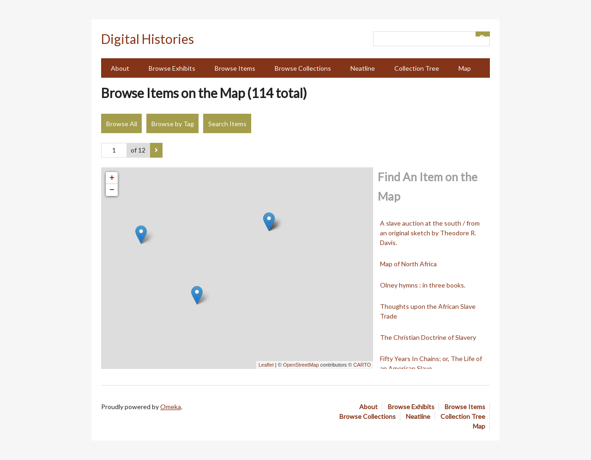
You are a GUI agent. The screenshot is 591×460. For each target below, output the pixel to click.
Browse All (121, 124)
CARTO (362, 365)
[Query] (431, 38)
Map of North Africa (408, 264)
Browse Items (235, 68)
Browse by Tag (172, 124)
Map (464, 68)
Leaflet (266, 365)
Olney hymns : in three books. (422, 285)
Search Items (227, 124)
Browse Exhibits (172, 68)
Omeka (170, 407)
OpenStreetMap (301, 365)
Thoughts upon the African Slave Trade (428, 311)
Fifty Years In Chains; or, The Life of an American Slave (431, 363)
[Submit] (483, 34)
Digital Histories (147, 39)
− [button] (112, 190)
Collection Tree (416, 68)
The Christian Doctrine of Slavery (428, 337)
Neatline (362, 68)
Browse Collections (303, 68)
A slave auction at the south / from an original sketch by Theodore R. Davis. (430, 232)
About (120, 68)
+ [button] (112, 178)
